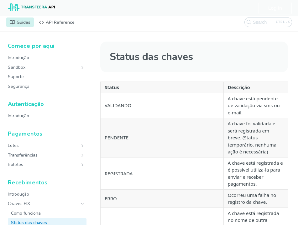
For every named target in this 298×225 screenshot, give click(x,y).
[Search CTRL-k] (268, 22)
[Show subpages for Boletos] (82, 164)
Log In (275, 8)
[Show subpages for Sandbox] (82, 67)
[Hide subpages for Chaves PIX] (82, 203)
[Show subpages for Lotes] (82, 145)
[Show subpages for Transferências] (82, 155)
